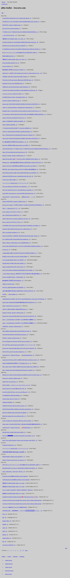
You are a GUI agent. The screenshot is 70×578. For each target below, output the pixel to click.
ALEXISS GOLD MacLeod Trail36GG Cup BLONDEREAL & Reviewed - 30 (19, 90)
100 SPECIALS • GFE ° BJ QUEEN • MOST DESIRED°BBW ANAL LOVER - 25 (20, 21)
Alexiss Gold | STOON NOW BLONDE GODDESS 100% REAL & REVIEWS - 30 (21, 104)
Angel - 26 (4, 531)
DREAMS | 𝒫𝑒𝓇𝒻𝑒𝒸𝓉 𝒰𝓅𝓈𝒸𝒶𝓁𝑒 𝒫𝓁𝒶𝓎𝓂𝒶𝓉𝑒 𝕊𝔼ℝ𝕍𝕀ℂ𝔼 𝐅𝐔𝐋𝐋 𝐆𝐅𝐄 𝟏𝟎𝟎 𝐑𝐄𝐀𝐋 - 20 (20, 169)
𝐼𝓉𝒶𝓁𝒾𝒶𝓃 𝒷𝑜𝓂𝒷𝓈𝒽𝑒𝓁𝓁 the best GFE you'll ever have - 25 (13, 266)
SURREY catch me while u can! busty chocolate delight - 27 (15, 256)
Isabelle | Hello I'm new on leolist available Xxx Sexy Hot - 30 (16, 218)
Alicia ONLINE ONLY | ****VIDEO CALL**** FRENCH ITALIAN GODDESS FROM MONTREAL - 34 (26, 148)
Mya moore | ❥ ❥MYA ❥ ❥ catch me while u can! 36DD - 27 (16, 145)
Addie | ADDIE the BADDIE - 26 (9, 124)
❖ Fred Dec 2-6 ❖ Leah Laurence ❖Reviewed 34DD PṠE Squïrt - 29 (17, 80)
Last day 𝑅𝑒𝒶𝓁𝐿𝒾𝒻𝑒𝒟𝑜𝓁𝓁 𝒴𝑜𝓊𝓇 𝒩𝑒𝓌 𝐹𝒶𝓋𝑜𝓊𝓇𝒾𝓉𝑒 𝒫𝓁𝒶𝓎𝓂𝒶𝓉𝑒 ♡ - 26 (16, 392)
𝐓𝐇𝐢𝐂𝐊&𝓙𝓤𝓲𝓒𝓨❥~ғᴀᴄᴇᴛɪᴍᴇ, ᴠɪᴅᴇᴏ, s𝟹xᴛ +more (13, 483)
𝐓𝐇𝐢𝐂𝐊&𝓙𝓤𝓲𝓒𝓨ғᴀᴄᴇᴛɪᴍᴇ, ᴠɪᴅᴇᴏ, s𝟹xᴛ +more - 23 (13, 38)
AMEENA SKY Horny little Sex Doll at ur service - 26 (14, 405)
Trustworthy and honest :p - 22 (9, 445)
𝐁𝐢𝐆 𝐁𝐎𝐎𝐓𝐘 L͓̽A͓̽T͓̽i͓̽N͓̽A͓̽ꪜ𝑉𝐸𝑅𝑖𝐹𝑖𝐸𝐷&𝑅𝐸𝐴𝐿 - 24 (12, 280)
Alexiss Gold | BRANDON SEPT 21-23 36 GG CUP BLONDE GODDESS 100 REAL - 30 (22, 246)
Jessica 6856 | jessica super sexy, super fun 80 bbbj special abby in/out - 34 (18, 193)
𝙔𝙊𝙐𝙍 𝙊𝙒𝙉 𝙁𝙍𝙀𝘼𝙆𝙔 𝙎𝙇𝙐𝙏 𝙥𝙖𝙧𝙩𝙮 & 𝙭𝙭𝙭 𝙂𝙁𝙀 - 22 (14, 452)
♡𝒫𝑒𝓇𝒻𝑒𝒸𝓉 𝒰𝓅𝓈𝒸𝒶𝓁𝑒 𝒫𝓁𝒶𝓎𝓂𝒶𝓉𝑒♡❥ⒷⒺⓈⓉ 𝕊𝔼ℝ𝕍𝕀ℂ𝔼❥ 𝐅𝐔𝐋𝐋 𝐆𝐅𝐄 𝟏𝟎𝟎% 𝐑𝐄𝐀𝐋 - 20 (22, 273)
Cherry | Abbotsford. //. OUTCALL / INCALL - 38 (13, 471)
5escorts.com (4, 4)
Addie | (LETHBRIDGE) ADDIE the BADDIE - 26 (13, 121)
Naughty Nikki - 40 (6, 521)
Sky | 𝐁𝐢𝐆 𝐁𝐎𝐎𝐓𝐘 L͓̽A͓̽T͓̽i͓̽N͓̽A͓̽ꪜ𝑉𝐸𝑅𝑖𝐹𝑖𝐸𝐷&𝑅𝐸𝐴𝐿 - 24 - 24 (15, 141)
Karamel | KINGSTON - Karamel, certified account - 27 (14, 201)
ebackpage (22, 556)
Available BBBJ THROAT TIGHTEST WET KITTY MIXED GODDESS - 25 (19, 253)
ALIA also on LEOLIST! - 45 (8, 545)
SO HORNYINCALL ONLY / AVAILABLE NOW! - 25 (14, 97)
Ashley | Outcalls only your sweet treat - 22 (11, 305)
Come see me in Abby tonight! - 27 (10, 179)
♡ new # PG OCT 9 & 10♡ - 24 (9, 35)
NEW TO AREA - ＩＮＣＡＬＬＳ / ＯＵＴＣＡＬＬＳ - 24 (16, 385)
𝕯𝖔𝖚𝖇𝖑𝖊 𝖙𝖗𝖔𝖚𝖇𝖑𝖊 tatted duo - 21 (8, 56)
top (2, 12)
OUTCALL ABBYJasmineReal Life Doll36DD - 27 (13, 287)
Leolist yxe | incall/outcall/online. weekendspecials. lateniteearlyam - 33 (18, 107)
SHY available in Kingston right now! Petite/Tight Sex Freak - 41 (16, 331)
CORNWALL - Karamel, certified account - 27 (12, 326)
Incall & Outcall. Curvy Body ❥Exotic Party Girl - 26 (14, 388)
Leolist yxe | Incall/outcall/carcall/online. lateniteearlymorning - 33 (17, 131)
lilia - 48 (4, 517)
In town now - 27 (6, 249)
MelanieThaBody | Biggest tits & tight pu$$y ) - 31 (13, 456)
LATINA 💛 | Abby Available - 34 (9, 294)
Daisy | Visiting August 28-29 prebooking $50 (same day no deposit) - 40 (18, 135)
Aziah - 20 (4, 527)
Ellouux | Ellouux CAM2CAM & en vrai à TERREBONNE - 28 (16, 242)
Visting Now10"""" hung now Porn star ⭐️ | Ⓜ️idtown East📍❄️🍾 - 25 (18, 196)
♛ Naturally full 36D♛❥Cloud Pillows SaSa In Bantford (15, 476)
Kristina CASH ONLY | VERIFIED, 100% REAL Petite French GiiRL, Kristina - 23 (20, 235)
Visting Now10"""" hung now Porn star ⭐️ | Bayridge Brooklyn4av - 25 (18, 355)
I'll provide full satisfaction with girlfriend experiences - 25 (15, 334)
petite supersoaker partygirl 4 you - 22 (10, 62)
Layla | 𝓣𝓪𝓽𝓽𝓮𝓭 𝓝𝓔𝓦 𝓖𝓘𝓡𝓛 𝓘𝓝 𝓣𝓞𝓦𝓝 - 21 (12, 211)
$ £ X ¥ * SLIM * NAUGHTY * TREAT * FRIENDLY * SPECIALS (17, 490)
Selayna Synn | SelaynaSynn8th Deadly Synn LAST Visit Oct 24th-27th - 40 (19, 316)
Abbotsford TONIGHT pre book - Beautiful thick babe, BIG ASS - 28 (17, 176)
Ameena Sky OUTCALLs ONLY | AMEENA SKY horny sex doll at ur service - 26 (20, 359)
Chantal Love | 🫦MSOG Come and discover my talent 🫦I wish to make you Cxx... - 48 (22, 73)
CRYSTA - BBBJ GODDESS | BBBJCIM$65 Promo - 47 (15, 309)
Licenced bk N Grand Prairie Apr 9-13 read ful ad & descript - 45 (16, 18)
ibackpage (15, 556)
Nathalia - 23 (5, 524)
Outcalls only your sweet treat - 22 (10, 381)
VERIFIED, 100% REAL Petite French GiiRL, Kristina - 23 (15, 76)
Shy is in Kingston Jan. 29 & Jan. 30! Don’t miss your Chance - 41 (17, 341)
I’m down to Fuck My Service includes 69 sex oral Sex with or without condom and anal (22, 500)
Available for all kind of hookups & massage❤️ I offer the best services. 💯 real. (20, 496)
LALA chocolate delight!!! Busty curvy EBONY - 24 (14, 260)
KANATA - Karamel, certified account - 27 (11, 338)
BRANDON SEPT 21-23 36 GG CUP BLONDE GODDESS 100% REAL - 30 (19, 468)
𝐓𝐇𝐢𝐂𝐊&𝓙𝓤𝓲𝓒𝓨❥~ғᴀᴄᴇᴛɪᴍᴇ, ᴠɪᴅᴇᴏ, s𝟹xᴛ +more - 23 (14, 59)
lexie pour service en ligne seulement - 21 (11, 28)
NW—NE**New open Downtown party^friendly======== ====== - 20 (18, 344)
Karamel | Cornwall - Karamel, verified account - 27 (13, 155)
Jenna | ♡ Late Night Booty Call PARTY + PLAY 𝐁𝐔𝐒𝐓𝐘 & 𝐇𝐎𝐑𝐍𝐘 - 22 (19, 319)
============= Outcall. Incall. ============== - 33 (15, 183)
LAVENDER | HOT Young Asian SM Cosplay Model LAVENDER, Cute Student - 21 (21, 225)
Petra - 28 (4, 514)
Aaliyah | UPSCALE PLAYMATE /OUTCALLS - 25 (14, 117)
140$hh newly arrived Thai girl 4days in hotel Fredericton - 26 (16, 86)
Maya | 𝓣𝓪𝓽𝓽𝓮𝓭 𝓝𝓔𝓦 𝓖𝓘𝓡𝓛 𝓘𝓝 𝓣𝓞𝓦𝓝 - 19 (12, 222)
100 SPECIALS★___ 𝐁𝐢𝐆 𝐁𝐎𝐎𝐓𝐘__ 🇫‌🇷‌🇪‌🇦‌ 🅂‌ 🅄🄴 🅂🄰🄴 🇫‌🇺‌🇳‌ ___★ (22, 510)
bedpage (3, 556)
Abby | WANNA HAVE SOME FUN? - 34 (11, 215)
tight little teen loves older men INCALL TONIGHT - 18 (14, 45)
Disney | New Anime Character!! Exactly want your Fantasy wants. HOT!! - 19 (19, 440)
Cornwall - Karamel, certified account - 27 (11, 100)
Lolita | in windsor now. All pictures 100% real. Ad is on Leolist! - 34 (17, 420)
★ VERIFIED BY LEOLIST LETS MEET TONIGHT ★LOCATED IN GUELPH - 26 (21, 49)
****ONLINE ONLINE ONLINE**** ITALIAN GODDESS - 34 (16, 128)
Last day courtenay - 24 (7, 66)
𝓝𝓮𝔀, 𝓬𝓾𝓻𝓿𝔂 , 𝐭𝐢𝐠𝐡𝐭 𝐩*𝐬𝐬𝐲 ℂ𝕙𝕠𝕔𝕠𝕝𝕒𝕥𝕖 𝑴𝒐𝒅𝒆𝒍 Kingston (14, 507)
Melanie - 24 (5, 534)
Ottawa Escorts (8, 574)
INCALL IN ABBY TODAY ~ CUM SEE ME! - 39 (13, 277)
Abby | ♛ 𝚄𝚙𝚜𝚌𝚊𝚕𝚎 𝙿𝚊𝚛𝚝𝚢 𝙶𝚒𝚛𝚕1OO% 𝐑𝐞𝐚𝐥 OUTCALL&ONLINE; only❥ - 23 (21, 464)
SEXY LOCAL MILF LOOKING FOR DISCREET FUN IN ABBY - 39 (18, 270)
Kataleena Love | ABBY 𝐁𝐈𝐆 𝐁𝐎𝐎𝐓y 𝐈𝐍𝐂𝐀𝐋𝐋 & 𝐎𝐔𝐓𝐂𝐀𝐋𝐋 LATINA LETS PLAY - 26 (22, 162)
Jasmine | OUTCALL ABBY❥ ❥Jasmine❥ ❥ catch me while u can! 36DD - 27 (19, 166)
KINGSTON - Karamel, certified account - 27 (12, 25)
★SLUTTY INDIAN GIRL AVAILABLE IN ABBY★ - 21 (15, 412)
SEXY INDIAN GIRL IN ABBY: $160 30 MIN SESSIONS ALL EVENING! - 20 (20, 172)
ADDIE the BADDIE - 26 (8, 402)
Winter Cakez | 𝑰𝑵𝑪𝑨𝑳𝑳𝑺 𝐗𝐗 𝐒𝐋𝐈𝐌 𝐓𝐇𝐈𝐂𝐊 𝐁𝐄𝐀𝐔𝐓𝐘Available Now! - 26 (19, 302)
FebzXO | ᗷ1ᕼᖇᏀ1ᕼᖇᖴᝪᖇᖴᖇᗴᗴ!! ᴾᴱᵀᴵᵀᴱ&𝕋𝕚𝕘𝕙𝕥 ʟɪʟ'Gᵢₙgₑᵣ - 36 (16, 363)
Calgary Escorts (8, 567)
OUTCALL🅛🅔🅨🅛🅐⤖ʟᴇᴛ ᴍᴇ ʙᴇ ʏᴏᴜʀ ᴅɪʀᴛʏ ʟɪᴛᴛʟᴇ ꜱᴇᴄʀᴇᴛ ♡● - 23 (18, 435)
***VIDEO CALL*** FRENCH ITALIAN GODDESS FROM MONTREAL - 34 (20, 32)
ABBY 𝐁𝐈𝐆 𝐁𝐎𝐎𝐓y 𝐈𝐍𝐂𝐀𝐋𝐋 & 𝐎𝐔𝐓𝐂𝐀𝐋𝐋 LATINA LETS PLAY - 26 (18, 290)
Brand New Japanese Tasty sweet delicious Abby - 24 (14, 416)
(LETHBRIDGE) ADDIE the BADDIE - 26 (12, 395)
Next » (26, 550)
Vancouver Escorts (9, 570)
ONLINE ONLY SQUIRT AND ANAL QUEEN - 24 (14, 263)
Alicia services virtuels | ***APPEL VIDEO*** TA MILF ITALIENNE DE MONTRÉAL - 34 (23, 205)
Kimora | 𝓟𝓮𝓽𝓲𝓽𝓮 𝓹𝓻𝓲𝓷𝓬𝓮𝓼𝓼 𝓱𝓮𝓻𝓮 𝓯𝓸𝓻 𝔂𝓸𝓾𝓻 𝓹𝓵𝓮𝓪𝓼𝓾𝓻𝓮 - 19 (14, 460)
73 (20, 550)
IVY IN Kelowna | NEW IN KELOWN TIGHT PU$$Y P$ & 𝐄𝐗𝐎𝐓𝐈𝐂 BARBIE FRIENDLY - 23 (24, 114)
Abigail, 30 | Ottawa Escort (8, 284)
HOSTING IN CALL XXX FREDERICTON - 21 (13, 83)
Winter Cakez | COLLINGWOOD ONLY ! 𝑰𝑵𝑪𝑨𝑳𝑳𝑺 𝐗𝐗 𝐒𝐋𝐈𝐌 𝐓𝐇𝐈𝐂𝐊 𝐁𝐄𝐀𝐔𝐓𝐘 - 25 (22, 424)
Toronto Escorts (8, 560)
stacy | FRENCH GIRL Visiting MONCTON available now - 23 (16, 239)
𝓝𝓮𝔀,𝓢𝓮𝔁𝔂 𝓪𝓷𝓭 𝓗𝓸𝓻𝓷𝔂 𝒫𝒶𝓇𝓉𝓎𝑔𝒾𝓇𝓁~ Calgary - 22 (13, 93)
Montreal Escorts (9, 563)
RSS (66, 548)
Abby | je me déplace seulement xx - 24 (11, 232)
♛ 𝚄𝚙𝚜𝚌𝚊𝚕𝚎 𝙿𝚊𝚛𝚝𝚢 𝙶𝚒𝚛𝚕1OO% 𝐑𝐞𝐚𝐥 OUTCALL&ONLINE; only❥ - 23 (19, 52)
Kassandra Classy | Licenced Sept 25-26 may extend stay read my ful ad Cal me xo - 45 (21, 111)
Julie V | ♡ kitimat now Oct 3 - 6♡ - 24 (11, 208)
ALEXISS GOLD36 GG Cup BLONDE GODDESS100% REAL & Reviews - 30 (20, 42)
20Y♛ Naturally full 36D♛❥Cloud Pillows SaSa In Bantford (16, 479)
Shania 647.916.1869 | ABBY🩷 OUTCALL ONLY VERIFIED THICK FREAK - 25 (21, 159)
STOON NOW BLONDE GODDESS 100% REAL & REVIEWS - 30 (17, 409)
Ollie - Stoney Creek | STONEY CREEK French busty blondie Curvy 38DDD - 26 (20, 366)
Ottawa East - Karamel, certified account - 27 (12, 378)
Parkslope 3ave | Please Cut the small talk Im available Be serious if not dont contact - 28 (21, 374)
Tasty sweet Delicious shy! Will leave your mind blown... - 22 (16, 186)
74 (23, 550)
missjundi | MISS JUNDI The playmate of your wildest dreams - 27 (17, 229)
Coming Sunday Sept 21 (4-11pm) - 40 (10, 398)
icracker (9, 556)
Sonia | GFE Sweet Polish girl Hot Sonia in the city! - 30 (14, 152)
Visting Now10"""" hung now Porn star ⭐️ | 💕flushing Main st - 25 (17, 427)
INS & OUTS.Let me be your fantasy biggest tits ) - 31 (14, 351)
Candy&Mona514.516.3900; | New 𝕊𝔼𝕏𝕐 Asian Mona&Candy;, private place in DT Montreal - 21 (24, 299)
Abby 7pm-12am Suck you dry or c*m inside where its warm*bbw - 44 (18, 190)
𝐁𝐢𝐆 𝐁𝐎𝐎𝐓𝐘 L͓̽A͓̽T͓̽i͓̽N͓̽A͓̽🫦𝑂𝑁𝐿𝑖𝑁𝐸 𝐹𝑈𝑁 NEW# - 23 (13, 69)
